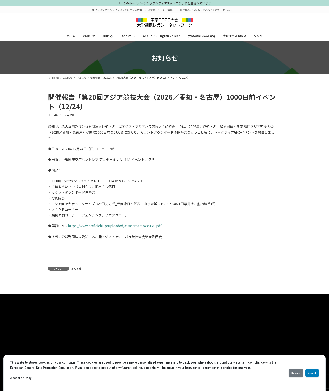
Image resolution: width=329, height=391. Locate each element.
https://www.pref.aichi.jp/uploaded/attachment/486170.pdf (114, 225)
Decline (286, 373)
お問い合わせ (101, 299)
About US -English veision (65, 351)
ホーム (54, 321)
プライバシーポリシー (67, 299)
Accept (309, 373)
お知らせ (76, 268)
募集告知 (56, 336)
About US (56, 343)
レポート (135, 336)
